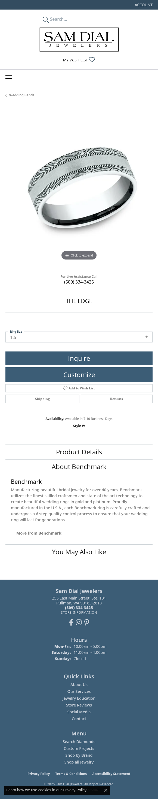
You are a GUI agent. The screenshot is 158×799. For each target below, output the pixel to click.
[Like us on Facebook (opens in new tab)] (71, 622)
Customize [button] (79, 374)
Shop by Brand (79, 755)
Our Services (79, 691)
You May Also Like (79, 551)
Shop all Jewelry (79, 762)
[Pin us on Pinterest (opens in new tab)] (86, 622)
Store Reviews (79, 705)
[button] (143, 5)
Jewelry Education (79, 698)
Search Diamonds (79, 741)
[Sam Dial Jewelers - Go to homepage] (79, 39)
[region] (79, 188)
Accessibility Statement (111, 773)
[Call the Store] (79, 607)
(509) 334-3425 (79, 282)
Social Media (79, 711)
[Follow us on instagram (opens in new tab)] (79, 622)
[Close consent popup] (105, 790)
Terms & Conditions (71, 773)
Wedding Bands (21, 95)
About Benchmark (79, 466)
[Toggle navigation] (8, 77)
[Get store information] (79, 612)
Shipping (42, 398)
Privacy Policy (39, 773)
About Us (79, 684)
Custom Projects (79, 748)
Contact (79, 718)
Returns (116, 398)
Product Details (79, 451)
